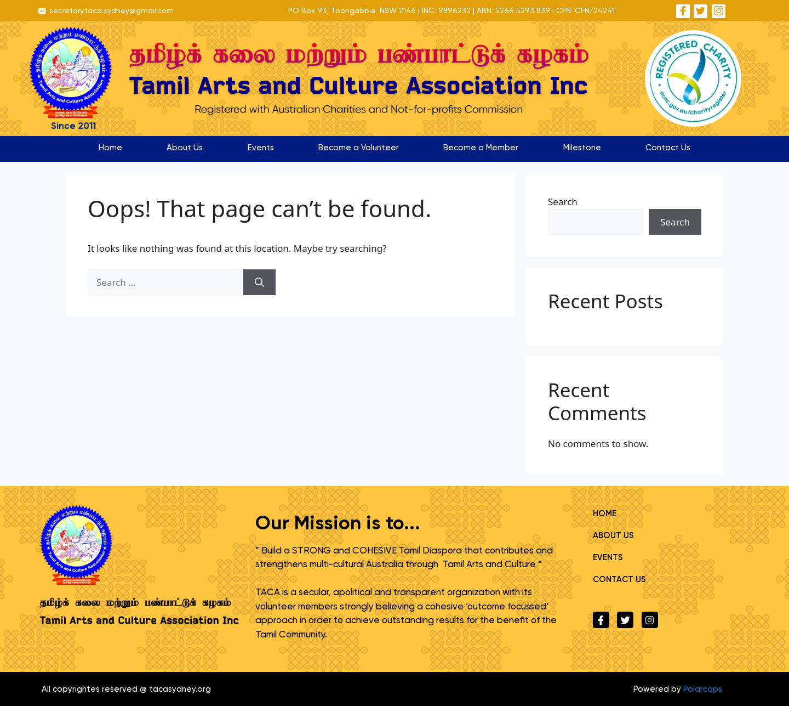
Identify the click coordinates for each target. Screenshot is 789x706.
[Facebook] (683, 11)
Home (110, 148)
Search (563, 201)
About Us (185, 148)
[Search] (259, 282)
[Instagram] (718, 11)
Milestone (582, 148)
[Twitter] (700, 11)
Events (261, 148)
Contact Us (667, 148)
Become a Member (480, 148)
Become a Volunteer (358, 148)
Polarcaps (702, 689)
